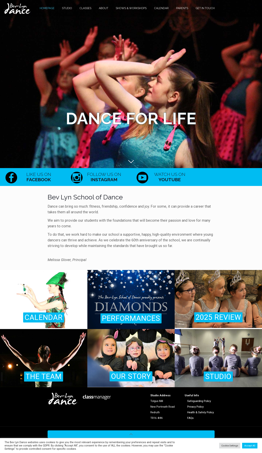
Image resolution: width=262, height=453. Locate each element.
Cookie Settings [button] (229, 445)
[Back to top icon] (131, 434)
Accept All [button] (249, 445)
